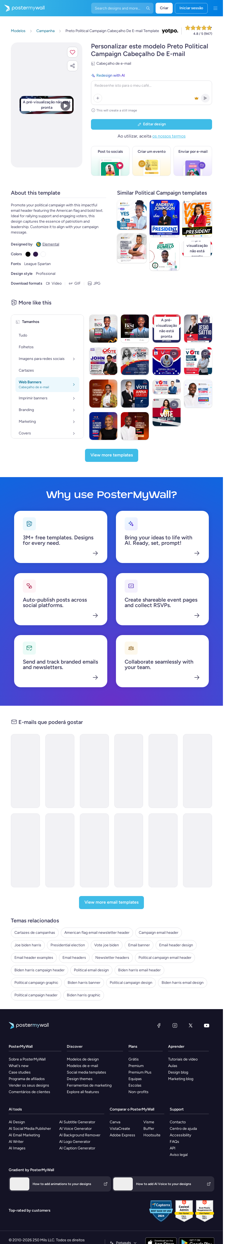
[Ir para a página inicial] (22, 8)
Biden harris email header (139, 970)
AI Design (17, 1122)
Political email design (91, 970)
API (172, 1148)
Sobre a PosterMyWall (27, 1059)
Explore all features (83, 1092)
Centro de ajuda (183, 1128)
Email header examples (33, 957)
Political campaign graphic (36, 982)
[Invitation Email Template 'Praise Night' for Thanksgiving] (197, 850)
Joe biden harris (27, 945)
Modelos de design (83, 1059)
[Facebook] (158, 1025)
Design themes (80, 1079)
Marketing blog (180, 1079)
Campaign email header (158, 932)
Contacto (178, 1122)
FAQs (174, 1141)
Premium (136, 1065)
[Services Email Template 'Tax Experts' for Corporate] (25, 771)
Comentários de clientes (29, 1092)
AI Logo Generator (74, 1141)
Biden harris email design (183, 982)
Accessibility (180, 1135)
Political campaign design (131, 982)
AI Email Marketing (24, 1135)
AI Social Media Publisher (30, 1128)
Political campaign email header (164, 957)
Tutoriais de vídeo (183, 1059)
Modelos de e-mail (82, 1065)
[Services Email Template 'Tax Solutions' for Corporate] (94, 771)
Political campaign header (36, 995)
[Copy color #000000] (28, 254)
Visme (148, 1122)
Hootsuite (151, 1135)
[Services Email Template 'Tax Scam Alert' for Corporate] (94, 850)
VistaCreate (120, 1128)
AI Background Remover (79, 1135)
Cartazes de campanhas (34, 932)
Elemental (50, 244)
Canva (115, 1122)
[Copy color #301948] (35, 254)
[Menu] (215, 8)
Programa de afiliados (27, 1079)
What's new (19, 1065)
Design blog (178, 1072)
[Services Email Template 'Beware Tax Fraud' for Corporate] (163, 771)
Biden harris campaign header (39, 970)
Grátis (133, 1059)
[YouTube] (206, 1025)
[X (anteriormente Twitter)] (190, 1025)
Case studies (20, 1072)
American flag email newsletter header (97, 932)
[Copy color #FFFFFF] (43, 254)
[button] (72, 52)
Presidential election (68, 945)
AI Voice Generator (75, 1128)
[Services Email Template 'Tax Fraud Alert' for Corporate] (128, 850)
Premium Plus (140, 1072)
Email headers (74, 957)
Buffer (148, 1128)
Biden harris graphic (83, 995)
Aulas (172, 1065)
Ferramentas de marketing (89, 1085)
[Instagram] (174, 1025)
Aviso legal (179, 1154)
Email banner (139, 945)
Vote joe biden (106, 945)
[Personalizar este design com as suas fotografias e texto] (47, 105)
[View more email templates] (111, 902)
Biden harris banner (84, 982)
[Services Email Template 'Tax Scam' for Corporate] (59, 850)
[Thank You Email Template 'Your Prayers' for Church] (163, 850)
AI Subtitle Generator (77, 1122)
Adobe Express (122, 1135)
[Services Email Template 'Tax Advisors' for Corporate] (197, 771)
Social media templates (86, 1072)
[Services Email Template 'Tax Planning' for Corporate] (59, 771)
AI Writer (16, 1141)
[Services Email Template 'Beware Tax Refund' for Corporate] (25, 850)
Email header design (176, 945)
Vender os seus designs (29, 1085)
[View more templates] (111, 455)
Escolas (134, 1085)
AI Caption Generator (77, 1148)
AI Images (17, 1148)
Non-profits (138, 1092)
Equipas (135, 1079)
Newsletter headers (112, 957)
